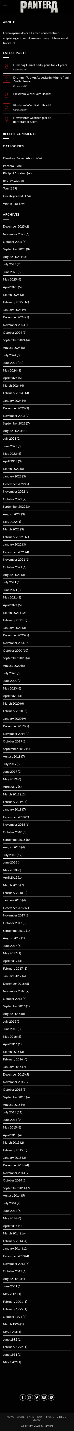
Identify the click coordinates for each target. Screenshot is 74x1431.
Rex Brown (10, 181)
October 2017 (12, 923)
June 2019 (10, 771)
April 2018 (10, 877)
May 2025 (10, 279)
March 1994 (11, 1324)
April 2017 (10, 961)
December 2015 (14, 1074)
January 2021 (12, 627)
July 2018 (9, 855)
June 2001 (10, 1286)
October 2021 (12, 567)
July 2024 (9, 355)
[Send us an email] (44, 1397)
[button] (5, 7)
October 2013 (12, 1271)
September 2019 (14, 749)
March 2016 (11, 1051)
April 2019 (10, 786)
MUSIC (50, 1416)
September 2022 (14, 506)
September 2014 (14, 1188)
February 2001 (13, 1301)
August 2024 (12, 347)
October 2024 (12, 332)
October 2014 (12, 1180)
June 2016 (10, 1029)
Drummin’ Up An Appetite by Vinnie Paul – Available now (42, 79)
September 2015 (14, 1097)
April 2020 (10, 696)
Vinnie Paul (11, 203)
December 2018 (14, 817)
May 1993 (10, 1332)
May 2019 (10, 779)
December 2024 (14, 317)
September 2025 (14, 249)
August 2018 (12, 847)
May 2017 (10, 953)
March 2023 (11, 468)
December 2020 (14, 635)
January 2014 (12, 1248)
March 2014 (11, 1233)
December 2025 (14, 226)
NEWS (10, 1416)
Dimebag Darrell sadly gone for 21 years (40, 65)
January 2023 (12, 476)
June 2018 (10, 862)
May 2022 (10, 521)
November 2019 (14, 733)
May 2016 (10, 1036)
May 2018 (10, 870)
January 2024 (12, 400)
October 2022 (12, 499)
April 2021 (10, 605)
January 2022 (12, 544)
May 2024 (10, 370)
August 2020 (12, 665)
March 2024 (11, 385)
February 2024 (13, 393)
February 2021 (13, 620)
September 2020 (14, 658)
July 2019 (9, 764)
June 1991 (10, 1354)
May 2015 (10, 1127)
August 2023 (12, 431)
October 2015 (12, 1089)
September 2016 (14, 1006)
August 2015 (12, 1104)
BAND (30, 1416)
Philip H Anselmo (14, 173)
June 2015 (10, 1119)
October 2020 (12, 650)
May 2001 (10, 1294)
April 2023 (10, 461)
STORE (20, 1416)
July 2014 (9, 1203)
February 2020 (13, 711)
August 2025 (12, 257)
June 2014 (10, 1210)
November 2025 (14, 234)
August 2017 (12, 938)
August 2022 (12, 514)
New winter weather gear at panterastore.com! (32, 119)
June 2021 (10, 590)
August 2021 (12, 575)
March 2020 (11, 703)
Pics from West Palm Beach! (32, 94)
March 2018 (11, 885)
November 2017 (14, 915)
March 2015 (11, 1142)
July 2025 (9, 264)
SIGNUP (37, 1419)
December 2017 (14, 908)
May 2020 (10, 688)
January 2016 (12, 1066)
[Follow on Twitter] (37, 1397)
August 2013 (12, 1279)
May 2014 (10, 1218)
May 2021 (10, 597)
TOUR (40, 1416)
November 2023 (14, 415)
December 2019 (14, 726)
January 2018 (12, 900)
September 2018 (14, 839)
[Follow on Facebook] (23, 1397)
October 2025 (12, 241)
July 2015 (9, 1112)
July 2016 (9, 1021)
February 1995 (13, 1309)
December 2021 (14, 552)
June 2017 (10, 945)
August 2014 (12, 1195)
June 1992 (10, 1339)
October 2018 (12, 832)
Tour (6, 188)
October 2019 (12, 741)
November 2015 (14, 1082)
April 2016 (10, 1044)
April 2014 (10, 1226)
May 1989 (10, 1362)
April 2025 (10, 287)
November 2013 (14, 1263)
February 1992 (13, 1347)
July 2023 (9, 438)
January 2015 (12, 1157)
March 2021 (11, 612)
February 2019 (13, 801)
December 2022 (14, 484)
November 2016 (14, 991)
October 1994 (12, 1316)
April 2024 (10, 378)
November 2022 (14, 491)
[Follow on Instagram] (30, 1397)
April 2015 (10, 1135)
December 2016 (14, 983)
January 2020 (12, 718)
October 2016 (12, 998)
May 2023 (10, 453)
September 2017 (14, 930)
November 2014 (14, 1173)
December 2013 (14, 1256)
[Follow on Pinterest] (51, 1397)
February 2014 (13, 1241)
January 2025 (12, 310)
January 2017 (12, 976)
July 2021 (9, 582)
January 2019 (12, 809)
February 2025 (13, 302)
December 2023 (14, 408)
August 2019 (12, 756)
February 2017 (13, 968)
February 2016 (13, 1059)
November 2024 (14, 325)
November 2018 (14, 824)
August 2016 (12, 1014)
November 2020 (14, 643)
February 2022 (13, 537)
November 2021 (14, 559)
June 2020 (10, 680)
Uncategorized (13, 196)
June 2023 (10, 446)
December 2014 (14, 1165)
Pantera (8, 166)
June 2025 (10, 272)
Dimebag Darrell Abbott (19, 158)
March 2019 (11, 794)
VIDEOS (61, 1416)
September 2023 (14, 423)
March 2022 (11, 529)
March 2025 (11, 294)
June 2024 (10, 362)
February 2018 (13, 892)
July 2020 (9, 673)
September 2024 (14, 340)
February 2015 (13, 1150)
